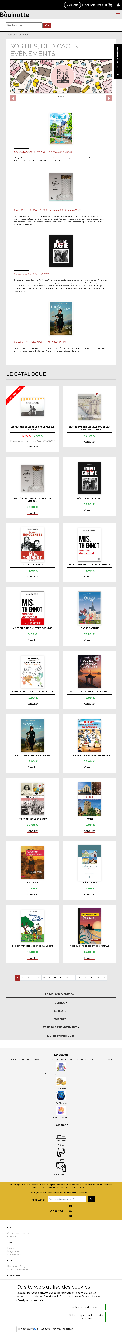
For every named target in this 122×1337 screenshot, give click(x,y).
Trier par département (61, 1027)
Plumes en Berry (16, 1266)
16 (104, 977)
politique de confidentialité (77, 1187)
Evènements (14, 1254)
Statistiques (43, 1328)
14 (91, 977)
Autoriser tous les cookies (86, 1307)
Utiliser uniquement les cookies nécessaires (86, 1317)
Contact (11, 1236)
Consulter (32, 446)
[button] (13, 98)
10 (66, 977)
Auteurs (61, 1011)
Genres (61, 1002)
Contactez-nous (94, 5)
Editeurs (61, 1019)
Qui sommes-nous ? (18, 1233)
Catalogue (72, 5)
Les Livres (23, 34)
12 (78, 977)
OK (47, 25)
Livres (10, 1248)
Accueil (11, 34)
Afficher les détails (63, 1328)
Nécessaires (27, 1328)
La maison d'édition (61, 994)
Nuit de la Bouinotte (18, 1269)
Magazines (13, 1251)
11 (73, 977)
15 (98, 977)
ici (90, 1192)
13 (85, 977)
